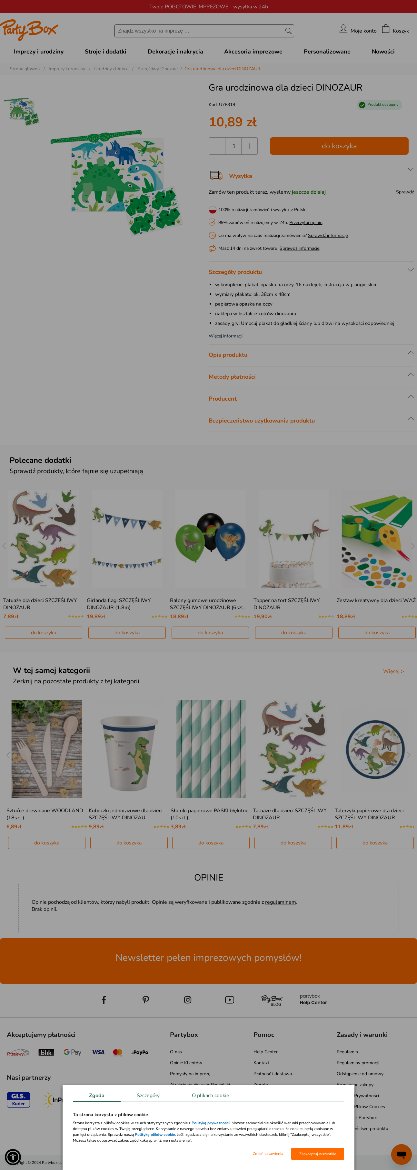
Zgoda (96, 1095)
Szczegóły (148, 1095)
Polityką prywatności (211, 1123)
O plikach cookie (210, 1095)
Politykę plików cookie (155, 1134)
